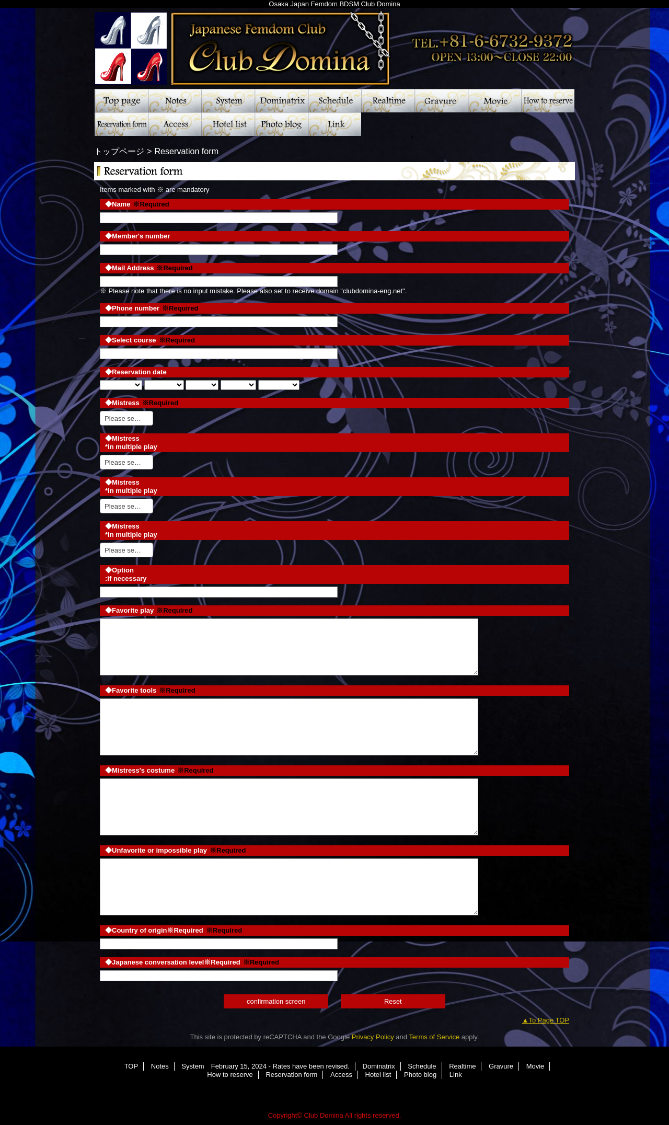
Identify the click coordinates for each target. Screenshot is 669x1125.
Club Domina (334, 44)
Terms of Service (434, 1037)
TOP (121, 100)
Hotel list (228, 124)
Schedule (334, 100)
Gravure (441, 100)
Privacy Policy (373, 1037)
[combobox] (126, 418)
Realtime (387, 100)
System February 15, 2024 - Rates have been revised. (228, 100)
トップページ (119, 151)
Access (174, 124)
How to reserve (547, 100)
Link (334, 124)
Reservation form (121, 124)
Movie (494, 100)
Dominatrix (281, 100)
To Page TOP (548, 1020)
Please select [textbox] (125, 418)
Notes (174, 100)
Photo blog (281, 124)
